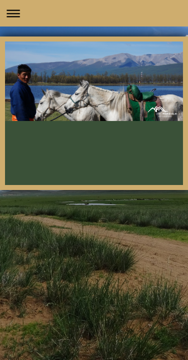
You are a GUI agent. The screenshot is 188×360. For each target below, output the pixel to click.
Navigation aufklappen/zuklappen (94, 13)
